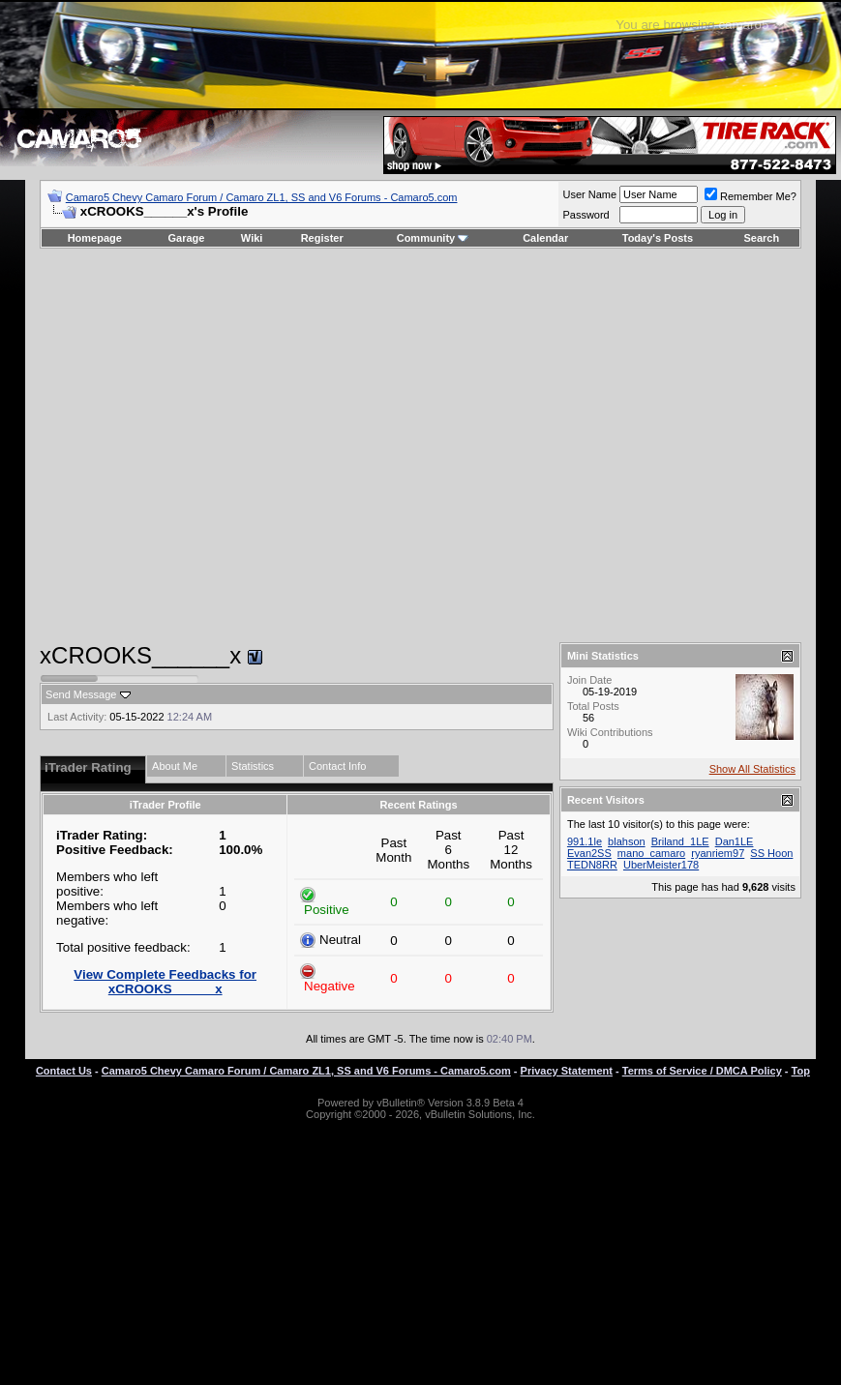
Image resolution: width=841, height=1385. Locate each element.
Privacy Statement (567, 1070)
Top (801, 1070)
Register (322, 238)
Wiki (252, 238)
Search (762, 238)
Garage (186, 238)
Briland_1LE (680, 841)
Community (433, 238)
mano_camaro (651, 853)
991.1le (584, 841)
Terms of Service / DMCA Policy (702, 1070)
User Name (589, 194)
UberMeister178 (661, 864)
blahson (627, 841)
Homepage (95, 238)
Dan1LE (734, 841)
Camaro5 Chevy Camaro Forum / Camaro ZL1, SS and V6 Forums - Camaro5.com (262, 197)
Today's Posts (657, 238)
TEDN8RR (592, 864)
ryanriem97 (717, 853)
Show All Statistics (752, 769)
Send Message (80, 694)
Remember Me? (750, 196)
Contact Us (64, 1070)
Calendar (545, 238)
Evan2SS (589, 853)
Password (585, 215)
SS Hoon (771, 853)
